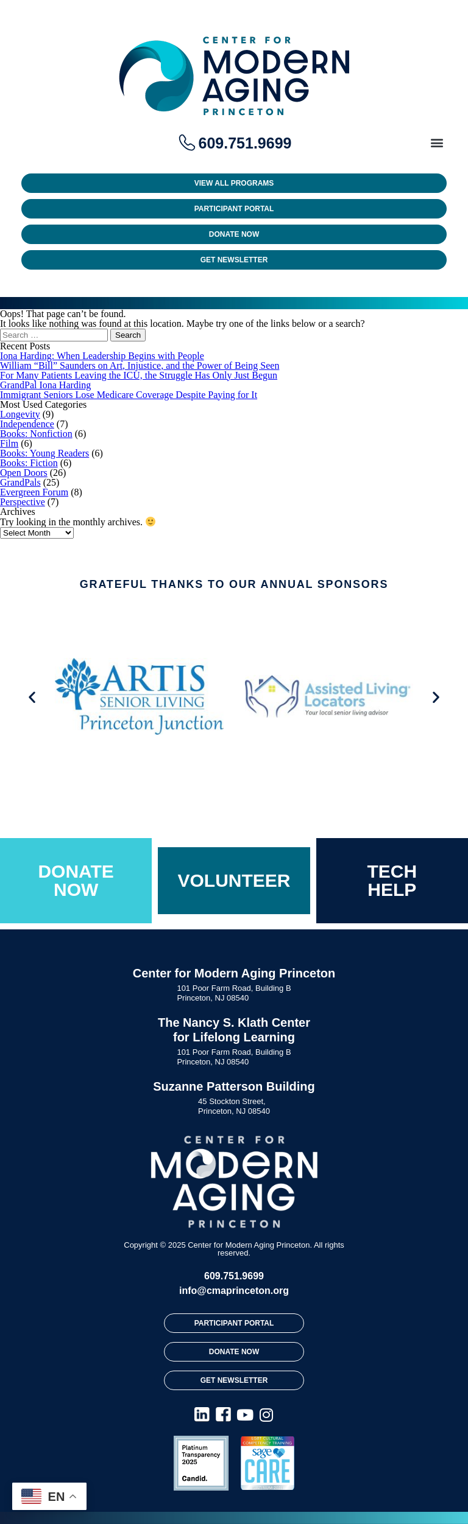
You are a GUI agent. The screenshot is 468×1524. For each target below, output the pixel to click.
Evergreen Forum (34, 492)
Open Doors (24, 472)
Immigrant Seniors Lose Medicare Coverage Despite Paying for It (128, 395)
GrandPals (20, 482)
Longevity (20, 414)
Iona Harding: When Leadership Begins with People (102, 356)
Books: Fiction (29, 463)
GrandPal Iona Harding (45, 385)
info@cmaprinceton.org (234, 1290)
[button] (437, 142)
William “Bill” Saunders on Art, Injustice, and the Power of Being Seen (139, 365)
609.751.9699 (234, 1276)
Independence (27, 424)
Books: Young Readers (44, 453)
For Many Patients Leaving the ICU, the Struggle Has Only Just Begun (138, 375)
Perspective (22, 502)
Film (9, 443)
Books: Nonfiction (36, 433)
